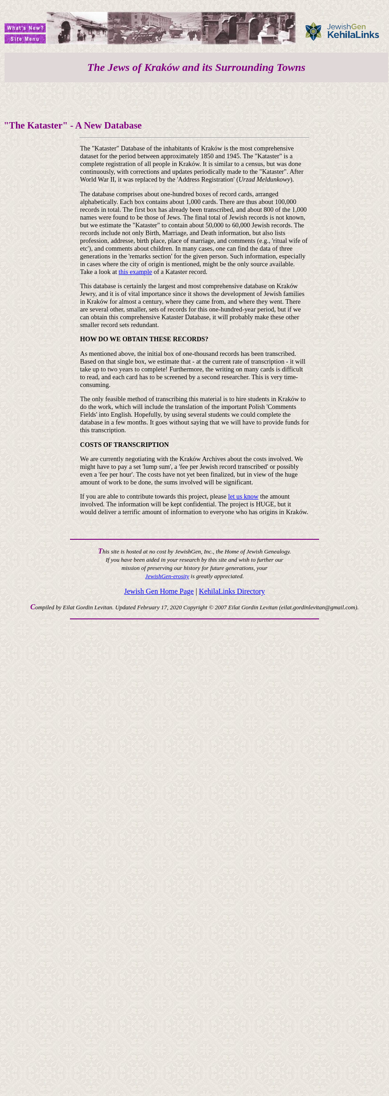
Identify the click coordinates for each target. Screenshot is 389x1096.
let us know (243, 496)
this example (135, 271)
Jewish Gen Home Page (158, 591)
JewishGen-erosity (167, 576)
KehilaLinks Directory (232, 591)
